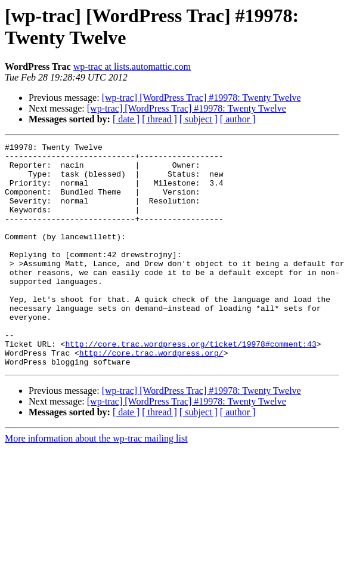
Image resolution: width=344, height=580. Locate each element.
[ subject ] (198, 119)
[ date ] (126, 119)
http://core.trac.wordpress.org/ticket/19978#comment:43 (190, 385)
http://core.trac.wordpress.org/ (151, 395)
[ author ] (238, 119)
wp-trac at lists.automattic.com (132, 66)
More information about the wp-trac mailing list (96, 483)
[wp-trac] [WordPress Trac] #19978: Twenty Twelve (201, 97)
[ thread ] (159, 119)
